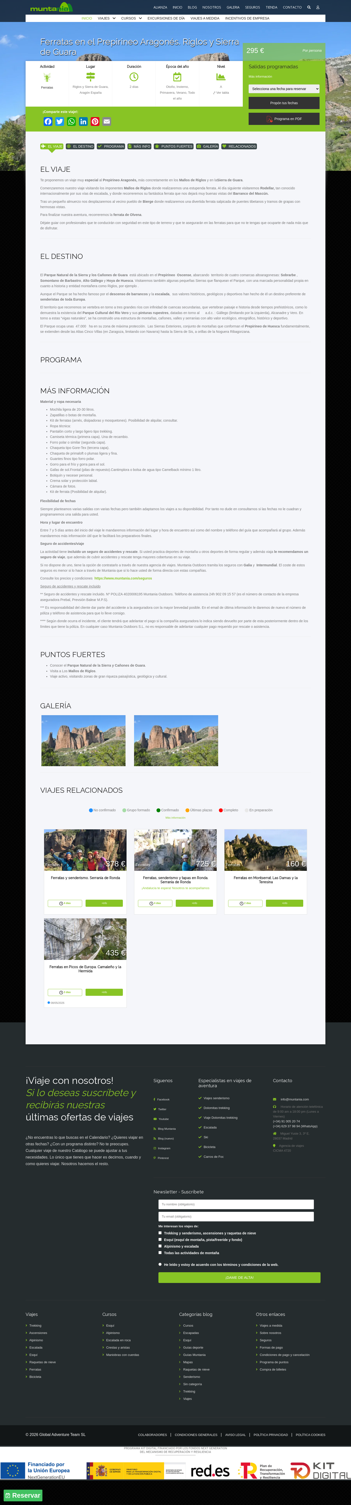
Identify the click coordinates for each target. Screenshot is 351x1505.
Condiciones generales (196, 1459)
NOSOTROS (212, 7)
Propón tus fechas (284, 103)
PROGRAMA (111, 147)
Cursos (188, 1350)
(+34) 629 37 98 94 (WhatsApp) (295, 1151)
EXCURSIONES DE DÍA (166, 18)
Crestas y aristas (118, 1372)
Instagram (165, 1173)
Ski (206, 1161)
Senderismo (191, 1401)
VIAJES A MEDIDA (205, 18)
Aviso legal (235, 1459)
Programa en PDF (284, 119)
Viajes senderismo (216, 1122)
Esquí (33, 1379)
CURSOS (128, 18)
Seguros (266, 1364)
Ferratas (47, 88)
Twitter (163, 1134)
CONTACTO (292, 7)
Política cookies (310, 1459)
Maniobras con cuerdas (122, 1379)
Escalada (210, 1152)
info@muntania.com (295, 1124)
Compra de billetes (273, 1394)
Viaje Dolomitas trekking (220, 1142)
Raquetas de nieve (42, 1386)
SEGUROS (252, 7)
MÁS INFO (139, 147)
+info (104, 926)
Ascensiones (38, 1357)
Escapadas (191, 1357)
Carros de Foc (214, 1181)
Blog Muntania (168, 1153)
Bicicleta (209, 1171)
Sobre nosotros (270, 1357)
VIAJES (103, 18)
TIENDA (271, 7)
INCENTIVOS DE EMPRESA (247, 18)
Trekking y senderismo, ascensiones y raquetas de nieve (210, 1258)
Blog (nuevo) (167, 1163)
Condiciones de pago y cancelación (285, 1379)
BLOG (192, 7)
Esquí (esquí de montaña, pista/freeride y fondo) (203, 1264)
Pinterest (164, 1182)
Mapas (188, 1386)
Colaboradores (152, 1459)
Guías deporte (193, 1372)
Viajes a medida (271, 1350)
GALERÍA (207, 147)
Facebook (165, 1124)
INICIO (177, 7)
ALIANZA (160, 7)
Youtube (165, 1143)
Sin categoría (192, 1408)
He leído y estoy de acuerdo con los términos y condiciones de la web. (221, 1289)
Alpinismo (36, 1364)
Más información (260, 76)
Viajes (187, 1423)
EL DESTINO (80, 147)
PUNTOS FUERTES (174, 147)
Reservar (26, 1495)
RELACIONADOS (239, 147)
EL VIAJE (51, 147)
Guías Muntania (194, 1379)
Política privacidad (271, 1459)
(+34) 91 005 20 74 (286, 1146)
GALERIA (233, 7)
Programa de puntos (274, 1386)
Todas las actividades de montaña (191, 1277)
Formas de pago (271, 1372)
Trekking (35, 1350)
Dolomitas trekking (217, 1132)
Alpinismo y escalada (181, 1271)
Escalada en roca (118, 1364)
